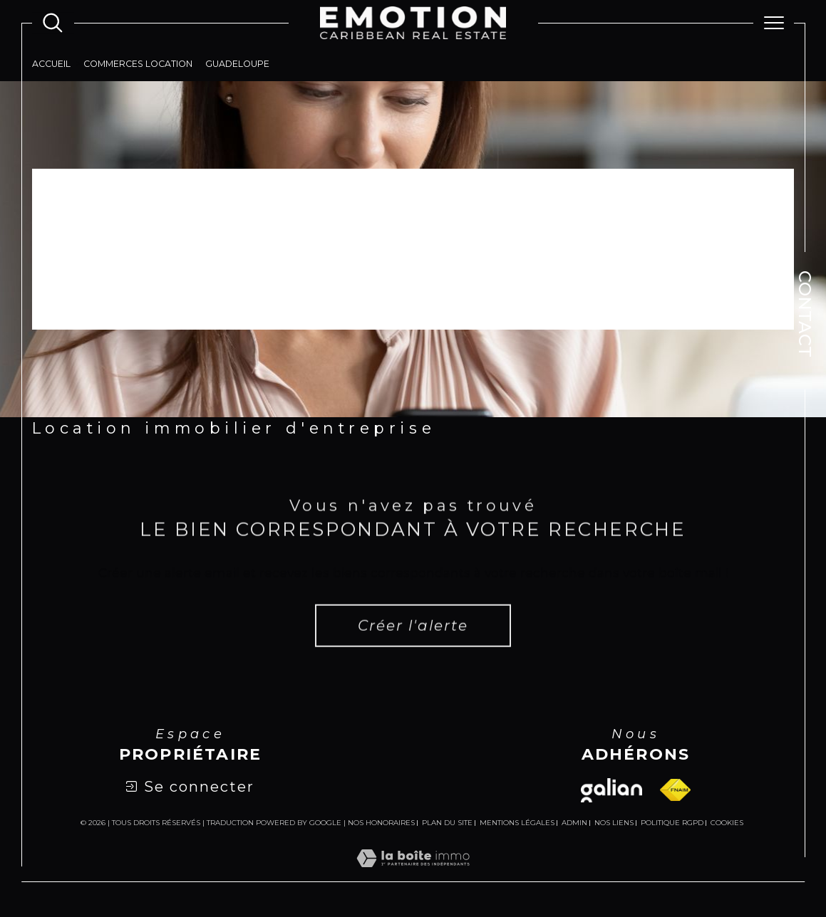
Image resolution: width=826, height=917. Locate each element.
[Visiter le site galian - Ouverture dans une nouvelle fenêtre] (611, 790)
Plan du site (447, 822)
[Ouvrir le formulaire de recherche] (52, 22)
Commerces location (137, 63)
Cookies (727, 823)
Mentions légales (517, 822)
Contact (805, 314)
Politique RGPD (672, 822)
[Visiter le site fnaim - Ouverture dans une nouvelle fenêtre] (675, 790)
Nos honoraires (381, 822)
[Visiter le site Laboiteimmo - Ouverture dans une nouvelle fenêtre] (413, 874)
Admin (574, 822)
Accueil (51, 63)
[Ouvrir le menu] (774, 23)
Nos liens (614, 822)
